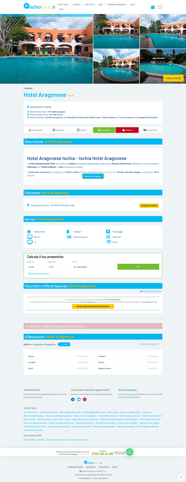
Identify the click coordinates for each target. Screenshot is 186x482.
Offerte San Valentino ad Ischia (35, 422)
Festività (89, 4)
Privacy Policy (104, 466)
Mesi (101, 4)
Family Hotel (39, 231)
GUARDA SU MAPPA (149, 205)
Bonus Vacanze (129, 393)
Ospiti (74, 262)
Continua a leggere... (93, 176)
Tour (61, 9)
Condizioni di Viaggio (75, 466)
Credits (114, 466)
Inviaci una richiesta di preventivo (93, 306)
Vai (138, 267)
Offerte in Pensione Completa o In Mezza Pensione (119, 419)
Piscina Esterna (80, 237)
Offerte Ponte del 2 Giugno (149, 422)
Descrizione (35, 130)
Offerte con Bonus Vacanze (129, 415)
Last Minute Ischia (31, 411)
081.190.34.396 (104, 453)
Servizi (81, 130)
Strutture (63, 4)
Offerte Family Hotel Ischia (150, 419)
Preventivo (104, 130)
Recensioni (150, 130)
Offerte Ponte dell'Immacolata (103, 426)
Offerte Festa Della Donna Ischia (61, 422)
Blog (132, 4)
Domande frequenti (116, 4)
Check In (30, 262)
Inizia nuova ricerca (39, 273)
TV (35, 242)
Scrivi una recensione (149, 344)
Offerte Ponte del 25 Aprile (106, 422)
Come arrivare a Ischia (79, 439)
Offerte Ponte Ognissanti (81, 426)
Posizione (58, 130)
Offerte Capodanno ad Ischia (147, 426)
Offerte (77, 4)
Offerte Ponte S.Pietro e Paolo (35, 426)
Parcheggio (118, 231)
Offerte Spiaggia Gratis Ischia (94, 411)
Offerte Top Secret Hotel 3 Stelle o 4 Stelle (53, 419)
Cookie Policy (91, 466)
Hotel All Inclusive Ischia (48, 411)
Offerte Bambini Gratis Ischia (70, 411)
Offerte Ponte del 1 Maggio (128, 422)
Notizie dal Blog (29, 439)
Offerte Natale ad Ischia (126, 426)
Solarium (117, 237)
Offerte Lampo (112, 411)
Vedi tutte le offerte (150, 291)
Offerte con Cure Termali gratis (85, 415)
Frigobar (77, 231)
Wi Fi (115, 242)
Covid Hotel (50, 439)
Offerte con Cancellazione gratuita (58, 415)
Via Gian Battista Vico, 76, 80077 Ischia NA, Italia (52, 205)
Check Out (52, 262)
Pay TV (37, 237)
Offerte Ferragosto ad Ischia (59, 426)
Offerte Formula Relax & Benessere (85, 419)
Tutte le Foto (173, 78)
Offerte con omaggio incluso (130, 411)
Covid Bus (41, 439)
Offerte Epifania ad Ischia (33, 429)
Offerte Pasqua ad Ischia (84, 422)
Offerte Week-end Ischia (108, 415)
